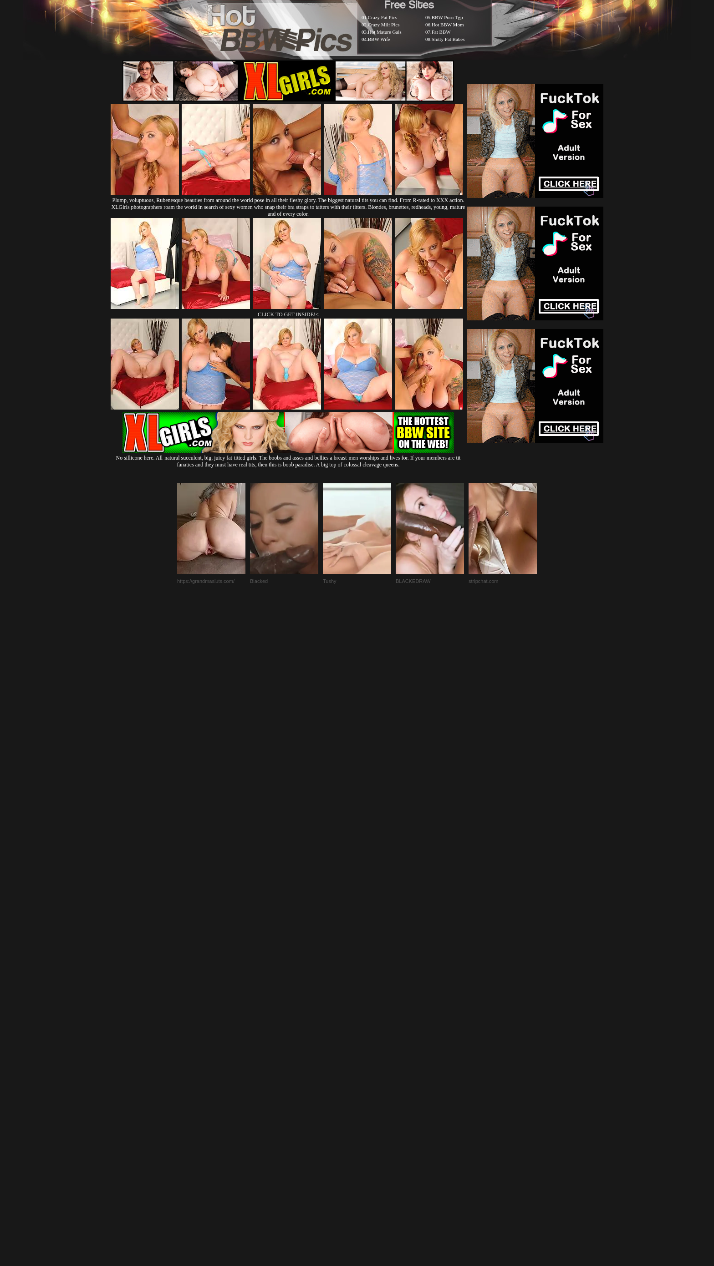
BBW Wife (379, 39)
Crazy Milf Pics (384, 24)
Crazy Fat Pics (382, 17)
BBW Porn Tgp (447, 17)
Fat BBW (441, 32)
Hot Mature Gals (385, 32)
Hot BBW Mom (448, 24)
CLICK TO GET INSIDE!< (288, 314)
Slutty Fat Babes (448, 39)
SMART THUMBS (373, 1045)
